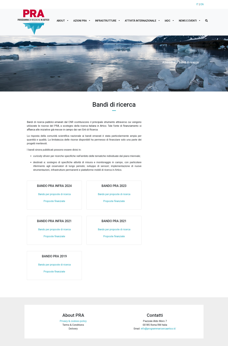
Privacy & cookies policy (73, 321)
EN (202, 4)
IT (197, 4)
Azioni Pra (168, 62)
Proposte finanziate (54, 201)
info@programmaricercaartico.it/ (158, 328)
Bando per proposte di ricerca (54, 194)
